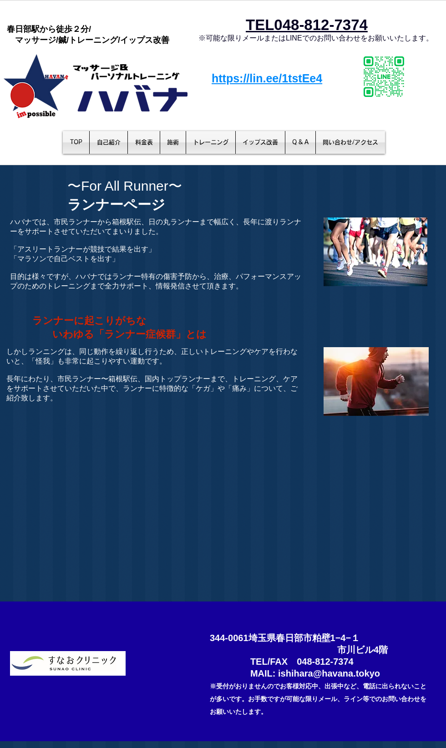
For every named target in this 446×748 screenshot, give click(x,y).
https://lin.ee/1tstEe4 (267, 78)
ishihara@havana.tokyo (329, 673)
